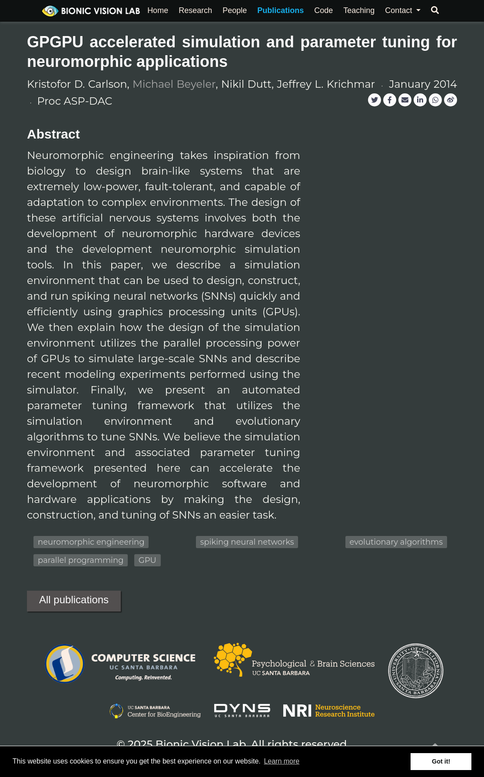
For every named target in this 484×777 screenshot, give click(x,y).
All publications (74, 599)
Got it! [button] (441, 761)
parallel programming (80, 560)
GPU (147, 560)
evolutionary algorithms (396, 542)
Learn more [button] (281, 761)
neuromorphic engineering (91, 542)
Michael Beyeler (174, 84)
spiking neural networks (247, 542)
